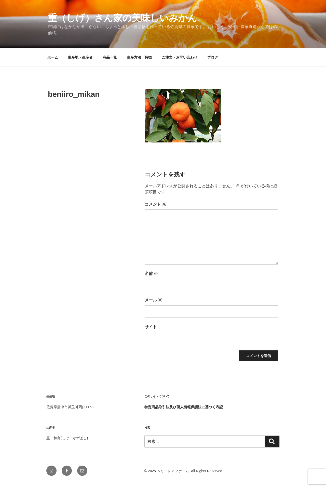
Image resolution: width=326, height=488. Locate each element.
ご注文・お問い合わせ (179, 57)
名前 (151, 273)
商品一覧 (110, 57)
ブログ (212, 57)
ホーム (52, 57)
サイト (151, 327)
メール (153, 300)
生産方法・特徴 (139, 57)
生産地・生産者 (80, 57)
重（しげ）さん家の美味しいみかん (122, 18)
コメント (155, 204)
